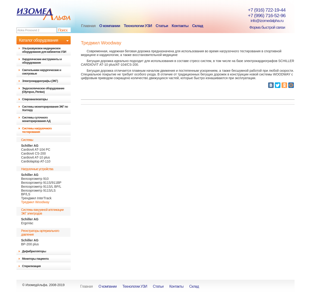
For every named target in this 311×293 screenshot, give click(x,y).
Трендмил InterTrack (36, 198)
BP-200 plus (30, 244)
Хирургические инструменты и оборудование (42, 60)
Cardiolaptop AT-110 (36, 161)
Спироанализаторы (35, 99)
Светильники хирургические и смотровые (41, 71)
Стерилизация (31, 266)
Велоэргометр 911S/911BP (41, 182)
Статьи (162, 26)
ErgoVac (27, 223)
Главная (88, 26)
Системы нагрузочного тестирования (37, 130)
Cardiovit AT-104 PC (35, 149)
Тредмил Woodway (35, 202)
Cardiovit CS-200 (33, 153)
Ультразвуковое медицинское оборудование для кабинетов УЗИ (44, 50)
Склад (197, 26)
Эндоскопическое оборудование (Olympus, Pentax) (43, 90)
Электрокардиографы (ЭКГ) (40, 81)
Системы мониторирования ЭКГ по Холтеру (45, 108)
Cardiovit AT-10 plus (35, 157)
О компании (109, 26)
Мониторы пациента (35, 258)
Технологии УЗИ (138, 26)
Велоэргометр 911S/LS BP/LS (38, 192)
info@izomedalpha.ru (264, 21)
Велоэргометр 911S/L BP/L (41, 186)
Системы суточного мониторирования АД (36, 119)
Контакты (180, 26)
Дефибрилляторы (34, 251)
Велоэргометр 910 (35, 179)
